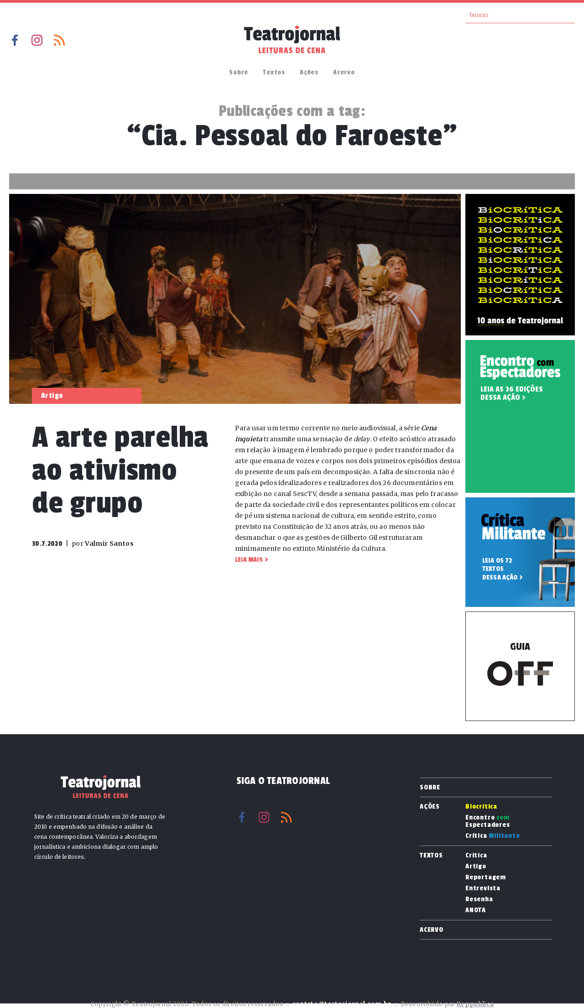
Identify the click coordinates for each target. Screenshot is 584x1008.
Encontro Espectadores (487, 821)
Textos (274, 72)
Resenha (479, 899)
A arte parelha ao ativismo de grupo (120, 470)
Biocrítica (481, 806)
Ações (309, 72)
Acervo (344, 72)
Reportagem (485, 877)
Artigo (475, 866)
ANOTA (475, 910)
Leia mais (249, 560)
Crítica (492, 836)
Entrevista (483, 888)
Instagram (36, 40)
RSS (59, 40)
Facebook (14, 40)
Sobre (238, 72)
